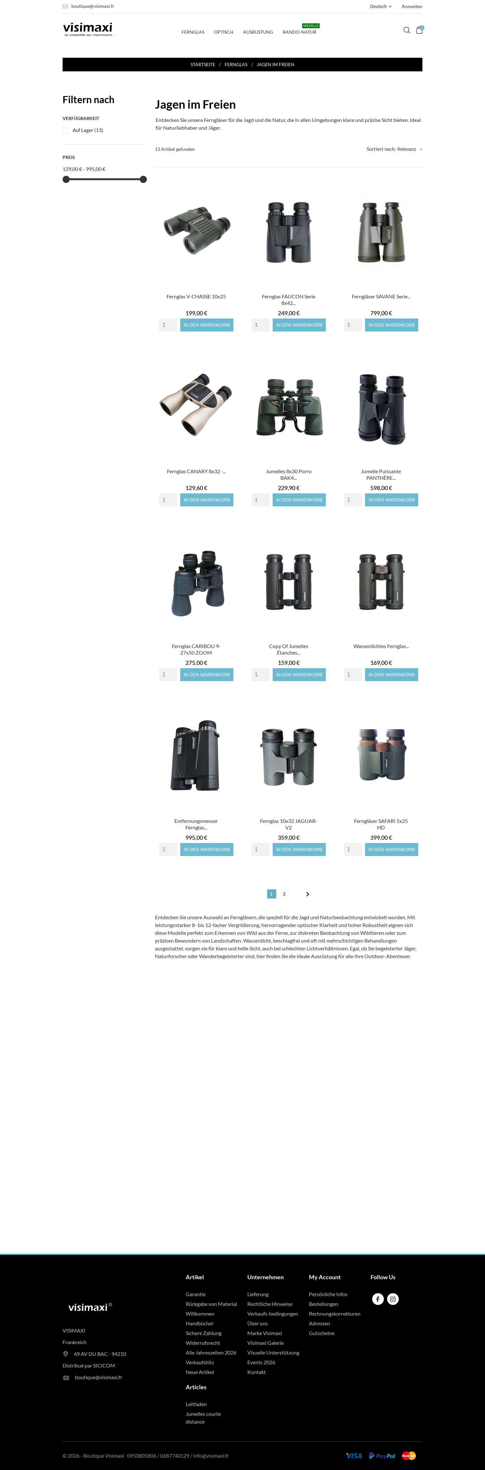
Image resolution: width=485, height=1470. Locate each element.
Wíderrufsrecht (203, 1343)
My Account (325, 1277)
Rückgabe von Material (211, 1304)
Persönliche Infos (328, 1294)
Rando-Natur (301, 29)
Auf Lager (88, 130)
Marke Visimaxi (264, 1333)
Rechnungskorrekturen (335, 1313)
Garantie (196, 1294)
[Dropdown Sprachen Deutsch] (381, 6)
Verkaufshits (200, 1362)
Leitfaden (196, 1404)
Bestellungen (323, 1304)
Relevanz (409, 149)
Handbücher (200, 1323)
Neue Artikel (200, 1372)
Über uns (257, 1323)
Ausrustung (258, 32)
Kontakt (256, 1372)
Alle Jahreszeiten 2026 (211, 1352)
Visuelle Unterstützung (273, 1352)
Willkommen (200, 1313)
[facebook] (378, 1299)
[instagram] (393, 1299)
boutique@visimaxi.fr (92, 6)
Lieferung (257, 1294)
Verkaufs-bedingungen (272, 1313)
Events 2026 (261, 1362)
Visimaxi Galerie (265, 1343)
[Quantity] (168, 325)
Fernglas (194, 29)
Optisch (223, 32)
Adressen (319, 1323)
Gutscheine (322, 1333)
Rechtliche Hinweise (269, 1304)
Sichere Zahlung (203, 1333)
